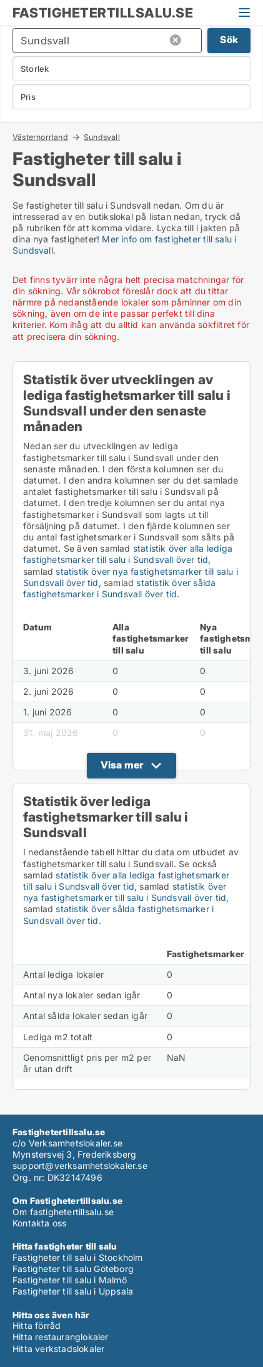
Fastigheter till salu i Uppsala (72, 1291)
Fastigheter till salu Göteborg (73, 1268)
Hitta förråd (36, 1325)
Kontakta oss (39, 1223)
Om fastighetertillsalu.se (63, 1211)
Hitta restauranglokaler (60, 1336)
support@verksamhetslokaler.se (79, 1165)
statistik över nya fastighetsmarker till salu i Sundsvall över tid (125, 892)
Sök (229, 40)
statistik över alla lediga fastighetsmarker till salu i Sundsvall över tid (127, 554)
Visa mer (122, 764)
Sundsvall (102, 137)
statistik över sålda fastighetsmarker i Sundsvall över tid (119, 588)
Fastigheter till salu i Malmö (69, 1280)
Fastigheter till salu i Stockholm (77, 1257)
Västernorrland (40, 136)
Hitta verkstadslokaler (58, 1348)
